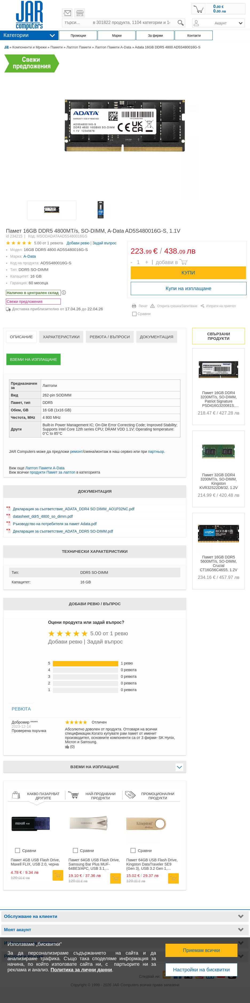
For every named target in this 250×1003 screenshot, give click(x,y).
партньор (156, 451)
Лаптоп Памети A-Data (113, 47)
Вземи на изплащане (33, 359)
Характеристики (61, 337)
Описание (21, 337)
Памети (56, 47)
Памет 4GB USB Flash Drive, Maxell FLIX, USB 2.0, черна (35, 862)
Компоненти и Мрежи (29, 47)
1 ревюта (55, 243)
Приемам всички (201, 950)
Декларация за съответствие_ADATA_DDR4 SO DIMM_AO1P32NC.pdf (73, 509)
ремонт (76, 451)
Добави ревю (78, 243)
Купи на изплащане (189, 288)
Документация (156, 337)
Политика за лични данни (81, 969)
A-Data (29, 256)
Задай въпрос (105, 243)
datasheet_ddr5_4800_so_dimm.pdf (43, 516)
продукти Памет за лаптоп (53, 472)
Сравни (144, 314)
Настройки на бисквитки (201, 969)
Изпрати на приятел (221, 306)
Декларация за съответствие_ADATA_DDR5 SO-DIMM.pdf (63, 531)
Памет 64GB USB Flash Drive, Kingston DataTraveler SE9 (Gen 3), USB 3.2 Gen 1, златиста (151, 864)
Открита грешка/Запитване (177, 306)
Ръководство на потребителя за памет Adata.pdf (54, 524)
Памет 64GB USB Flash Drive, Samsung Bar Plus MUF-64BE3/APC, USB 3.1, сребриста (94, 864)
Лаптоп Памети (78, 47)
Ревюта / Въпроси (110, 337)
